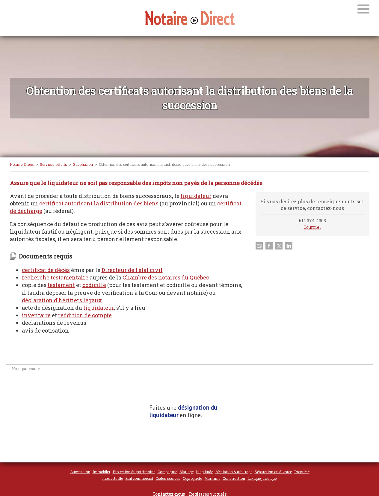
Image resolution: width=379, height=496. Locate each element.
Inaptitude (204, 471)
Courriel (312, 227)
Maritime (212, 478)
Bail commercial (139, 478)
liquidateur (196, 195)
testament (61, 284)
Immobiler (101, 471)
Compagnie (167, 471)
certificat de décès (46, 269)
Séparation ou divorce (273, 471)
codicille (94, 284)
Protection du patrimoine (134, 471)
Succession (83, 164)
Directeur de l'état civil (132, 269)
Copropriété (192, 478)
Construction (234, 478)
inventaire (36, 315)
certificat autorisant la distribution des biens (98, 203)
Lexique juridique (262, 478)
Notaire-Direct (22, 164)
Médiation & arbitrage (233, 471)
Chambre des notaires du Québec (166, 277)
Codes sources (167, 478)
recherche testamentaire (55, 277)
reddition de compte (85, 315)
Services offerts (53, 164)
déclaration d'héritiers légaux (62, 300)
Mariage (186, 471)
